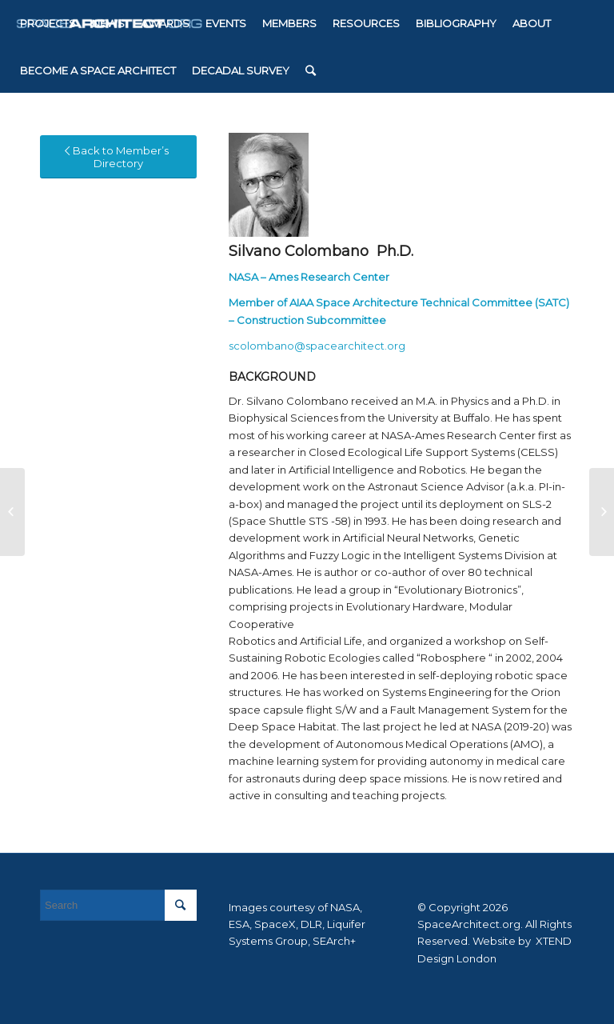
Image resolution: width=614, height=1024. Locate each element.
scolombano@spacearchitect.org (317, 345)
